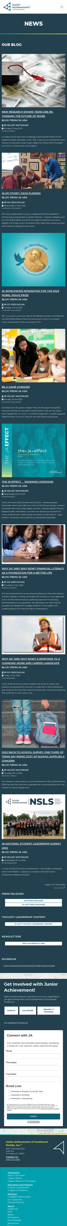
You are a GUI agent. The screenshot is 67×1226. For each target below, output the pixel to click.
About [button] (11, 1206)
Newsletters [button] (13, 1223)
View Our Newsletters (33, 943)
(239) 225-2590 (13, 1159)
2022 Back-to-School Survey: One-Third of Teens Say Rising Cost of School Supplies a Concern (33, 756)
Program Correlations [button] (18, 1190)
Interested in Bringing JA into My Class (27, 1091)
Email (9, 1051)
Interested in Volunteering (21, 1098)
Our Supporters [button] (15, 1200)
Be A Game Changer (16, 386)
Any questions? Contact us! (16, 1022)
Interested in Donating (20, 1095)
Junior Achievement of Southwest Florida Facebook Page (29, 966)
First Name (12, 1063)
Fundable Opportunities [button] (19, 1197)
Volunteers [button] (13, 1173)
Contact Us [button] (12, 1157)
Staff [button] (10, 1212)
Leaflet (41, 1133)
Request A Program (49, 1010)
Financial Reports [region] (16, 1202)
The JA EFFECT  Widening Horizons (27, 481)
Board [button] (10, 1215)
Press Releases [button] (14, 1220)
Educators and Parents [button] (20, 1185)
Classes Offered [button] (15, 1178)
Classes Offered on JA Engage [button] (21, 1181)
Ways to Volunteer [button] (16, 1175)
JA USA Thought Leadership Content (33, 924)
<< (55, 888)
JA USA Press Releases (33, 904)
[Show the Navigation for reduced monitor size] (62, 7)
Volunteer (27, 1011)
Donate (11, 1011)
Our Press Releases (33, 901)
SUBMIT (33, 1116)
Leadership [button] (13, 1209)
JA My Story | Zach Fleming (21, 193)
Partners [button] (12, 1194)
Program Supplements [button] (18, 1187)
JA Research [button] (13, 1217)
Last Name (11, 1074)
